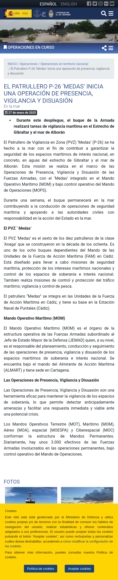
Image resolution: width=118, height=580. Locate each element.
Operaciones (28, 64)
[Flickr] (106, 4)
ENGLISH (69, 4)
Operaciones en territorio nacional (64, 64)
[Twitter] (95, 4)
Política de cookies (40, 569)
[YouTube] (112, 4)
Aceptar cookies (79, 569)
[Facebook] (89, 4)
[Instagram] (100, 4)
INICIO (12, 64)
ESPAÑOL (48, 4)
